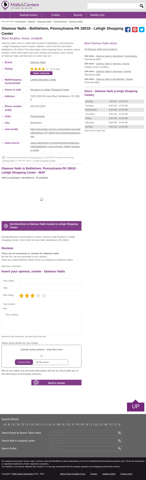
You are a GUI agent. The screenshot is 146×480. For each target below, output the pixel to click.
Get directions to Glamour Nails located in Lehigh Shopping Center (44, 226)
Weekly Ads (97, 15)
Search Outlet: (9, 448)
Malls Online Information (22, 474)
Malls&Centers (29, 15)
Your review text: (9, 306)
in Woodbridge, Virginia (114, 79)
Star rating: (8, 295)
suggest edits (8, 161)
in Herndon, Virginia (112, 63)
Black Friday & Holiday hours (72, 474)
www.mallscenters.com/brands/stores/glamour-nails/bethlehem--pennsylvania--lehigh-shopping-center (55, 146)
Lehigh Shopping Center (43, 79)
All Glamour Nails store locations (100, 49)
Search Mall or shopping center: (18, 440)
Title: (5, 288)
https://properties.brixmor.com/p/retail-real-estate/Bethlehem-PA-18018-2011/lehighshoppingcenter (55, 133)
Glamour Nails (37, 62)
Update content (108, 474)
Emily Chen (36, 157)
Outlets (55, 15)
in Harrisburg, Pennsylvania (116, 56)
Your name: (9, 280)
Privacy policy (126, 474)
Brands (78, 15)
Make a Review (41, 73)
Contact (93, 474)
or (41, 356)
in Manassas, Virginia (113, 71)
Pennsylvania (37, 116)
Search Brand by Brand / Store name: (22, 433)
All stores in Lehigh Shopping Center (49, 89)
